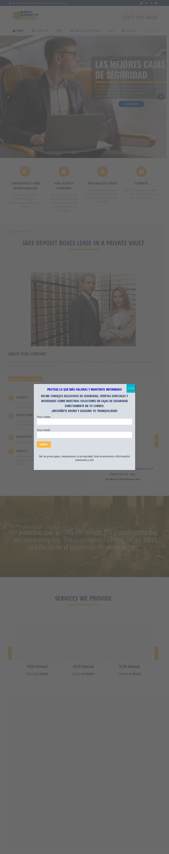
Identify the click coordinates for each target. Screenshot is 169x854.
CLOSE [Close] (131, 388)
